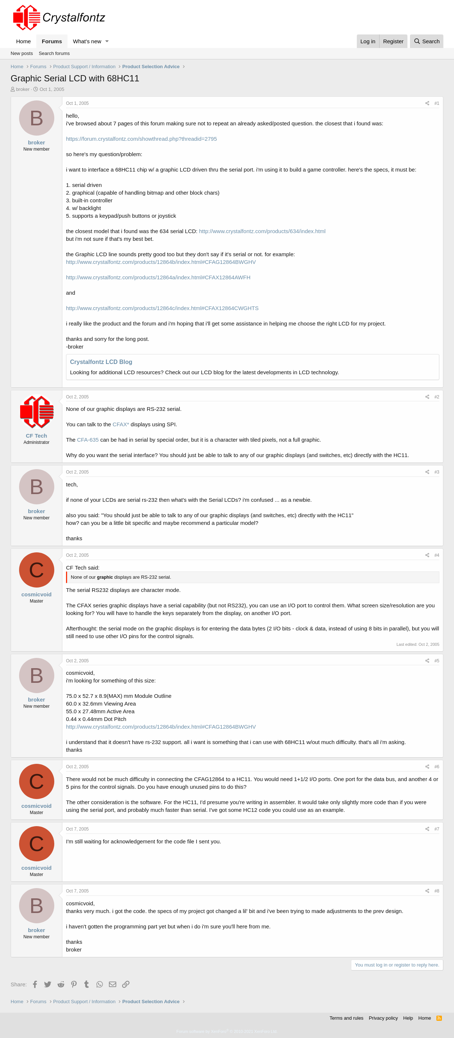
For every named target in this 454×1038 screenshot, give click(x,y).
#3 (437, 472)
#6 (437, 766)
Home (23, 41)
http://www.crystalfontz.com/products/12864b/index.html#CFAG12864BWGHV (161, 262)
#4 (437, 555)
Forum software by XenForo (227, 1031)
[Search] (426, 41)
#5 (437, 660)
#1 (437, 103)
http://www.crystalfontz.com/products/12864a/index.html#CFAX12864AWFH (158, 277)
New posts (22, 53)
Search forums (54, 53)
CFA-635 (88, 440)
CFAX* (121, 424)
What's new (87, 41)
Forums (52, 41)
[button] (107, 41)
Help (408, 1018)
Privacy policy (383, 1018)
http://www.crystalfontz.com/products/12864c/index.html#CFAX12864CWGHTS (162, 308)
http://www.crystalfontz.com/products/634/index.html (262, 231)
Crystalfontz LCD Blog (101, 362)
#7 (437, 829)
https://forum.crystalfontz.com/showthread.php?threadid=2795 (141, 139)
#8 (437, 891)
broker (23, 89)
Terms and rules (346, 1018)
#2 (437, 397)
